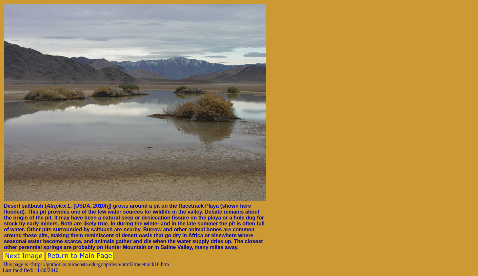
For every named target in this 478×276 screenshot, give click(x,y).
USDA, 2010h (91, 206)
